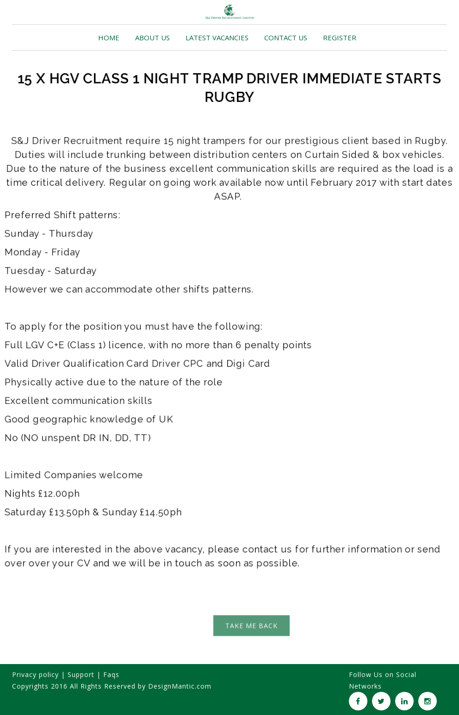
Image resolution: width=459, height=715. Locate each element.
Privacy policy (35, 674)
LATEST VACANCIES (217, 37)
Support (81, 674)
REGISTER (339, 37)
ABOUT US (152, 37)
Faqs (111, 674)
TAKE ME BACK (251, 628)
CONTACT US (285, 37)
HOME (108, 37)
